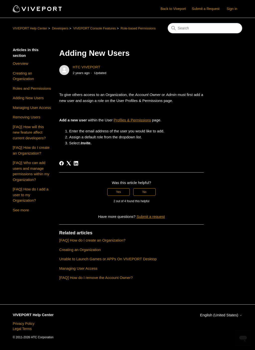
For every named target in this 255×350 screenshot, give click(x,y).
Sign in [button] (232, 9)
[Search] (205, 28)
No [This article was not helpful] (144, 192)
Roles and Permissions (32, 88)
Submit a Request (205, 9)
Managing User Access (32, 107)
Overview (20, 63)
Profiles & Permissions (132, 120)
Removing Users (26, 117)
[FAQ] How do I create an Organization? (31, 150)
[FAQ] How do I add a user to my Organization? (30, 194)
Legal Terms (22, 329)
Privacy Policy (23, 324)
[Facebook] (61, 163)
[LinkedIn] (76, 163)
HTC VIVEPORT (86, 67)
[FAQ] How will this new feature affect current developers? (29, 132)
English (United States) (221, 315)
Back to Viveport (173, 9)
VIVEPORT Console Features (94, 28)
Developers (60, 28)
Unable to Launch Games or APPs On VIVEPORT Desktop (108, 259)
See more (21, 210)
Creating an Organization (23, 76)
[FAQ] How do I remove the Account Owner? (96, 277)
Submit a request (150, 216)
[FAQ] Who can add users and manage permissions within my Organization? (31, 171)
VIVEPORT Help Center (30, 28)
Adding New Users (28, 98)
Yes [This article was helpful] (118, 192)
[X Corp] (68, 163)
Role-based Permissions (138, 28)
